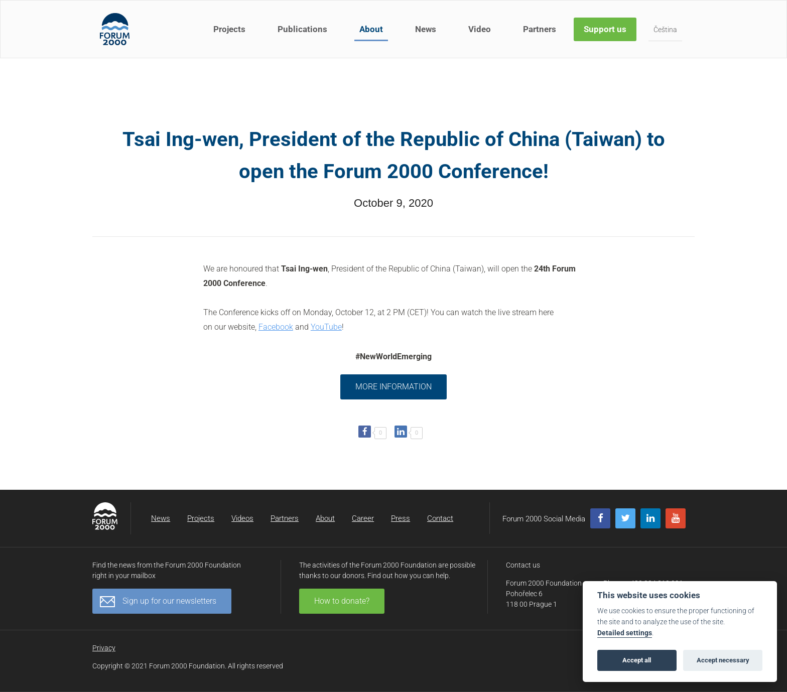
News (425, 29)
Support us (605, 29)
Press (400, 518)
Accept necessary (723, 660)
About (371, 29)
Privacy (103, 648)
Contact (440, 518)
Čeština (665, 30)
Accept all (636, 660)
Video (479, 29)
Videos (242, 518)
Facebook (275, 327)
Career (363, 518)
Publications (302, 29)
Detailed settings (624, 633)
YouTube (326, 327)
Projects (229, 29)
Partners (539, 29)
